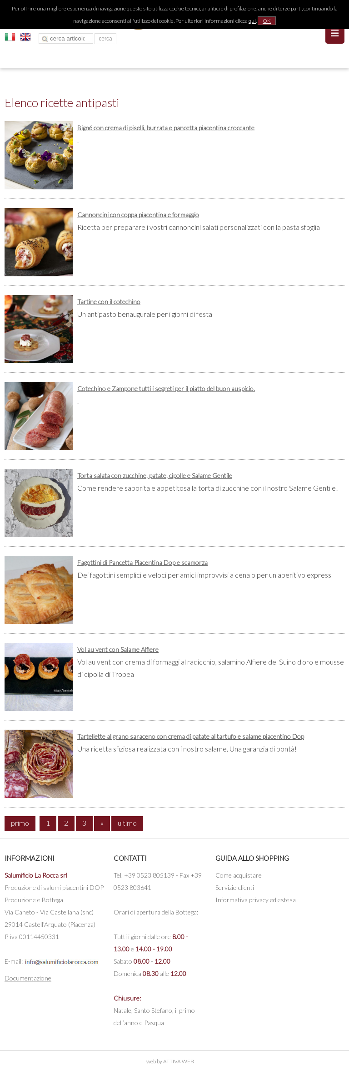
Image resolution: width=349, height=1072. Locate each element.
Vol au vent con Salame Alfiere (118, 649)
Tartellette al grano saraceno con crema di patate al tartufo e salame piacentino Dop (190, 736)
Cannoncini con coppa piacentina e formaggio (138, 214)
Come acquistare (238, 875)
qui (252, 20)
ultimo (127, 822)
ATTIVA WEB (178, 1061)
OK (267, 20)
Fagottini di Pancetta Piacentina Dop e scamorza (142, 562)
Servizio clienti (234, 887)
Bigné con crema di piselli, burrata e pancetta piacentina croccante (165, 128)
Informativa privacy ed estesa (255, 900)
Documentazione (28, 978)
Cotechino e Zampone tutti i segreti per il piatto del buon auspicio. (166, 388)
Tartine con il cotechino (108, 301)
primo (20, 822)
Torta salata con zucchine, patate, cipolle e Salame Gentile (154, 475)
